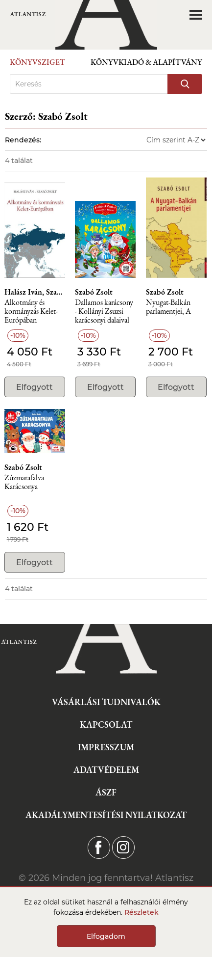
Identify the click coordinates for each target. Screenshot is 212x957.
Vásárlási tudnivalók (106, 702)
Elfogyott (34, 387)
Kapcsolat (106, 724)
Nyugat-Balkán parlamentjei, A (168, 307)
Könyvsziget (37, 62)
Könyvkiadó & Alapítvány (146, 62)
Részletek (141, 912)
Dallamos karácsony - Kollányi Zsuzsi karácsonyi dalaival (104, 311)
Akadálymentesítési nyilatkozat (106, 814)
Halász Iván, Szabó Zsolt (34, 292)
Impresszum (106, 747)
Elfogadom (106, 936)
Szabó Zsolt (94, 292)
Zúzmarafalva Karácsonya (24, 482)
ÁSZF (106, 792)
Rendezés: (23, 140)
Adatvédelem (106, 769)
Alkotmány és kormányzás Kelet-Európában (31, 311)
